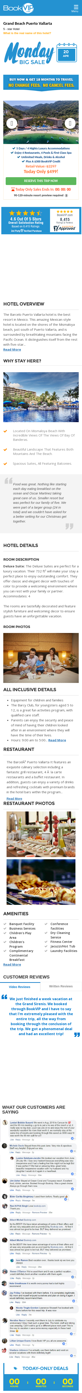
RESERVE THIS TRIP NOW (41, 181)
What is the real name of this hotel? (27, 33)
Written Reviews (61, 986)
